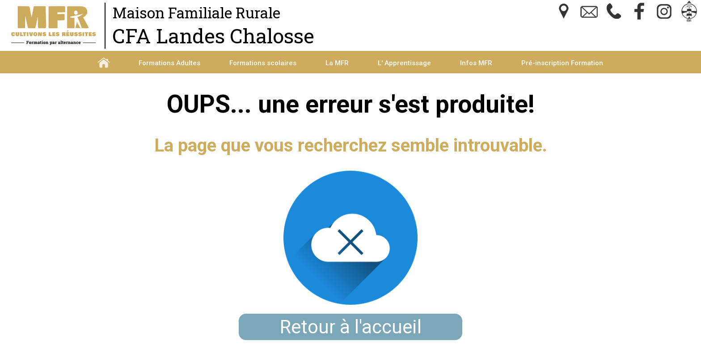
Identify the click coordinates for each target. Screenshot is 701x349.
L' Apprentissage (404, 63)
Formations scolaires (262, 63)
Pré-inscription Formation (562, 63)
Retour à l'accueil (351, 327)
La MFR (337, 63)
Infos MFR (476, 63)
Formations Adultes (169, 63)
